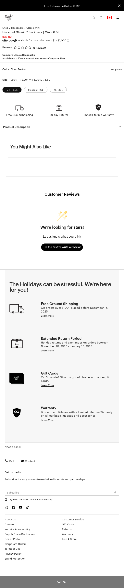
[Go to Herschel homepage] (9, 17)
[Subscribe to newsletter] (62, 492)
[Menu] (118, 17)
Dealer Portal (12, 539)
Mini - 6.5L (12, 89)
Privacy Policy (13, 553)
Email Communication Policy (38, 499)
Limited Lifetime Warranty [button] (98, 114)
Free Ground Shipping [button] (19, 114)
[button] (94, 17)
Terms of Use (12, 548)
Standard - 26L (35, 89)
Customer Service (73, 519)
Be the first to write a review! (62, 247)
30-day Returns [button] (59, 114)
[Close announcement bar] (119, 5)
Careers (9, 524)
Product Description (16, 126)
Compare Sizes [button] (56, 58)
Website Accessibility (17, 529)
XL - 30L (58, 89)
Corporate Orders (15, 544)
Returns (66, 529)
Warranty (67, 534)
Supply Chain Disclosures (20, 534)
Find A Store (69, 539)
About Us (10, 519)
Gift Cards (68, 524)
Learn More (47, 315)
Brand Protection (15, 558)
